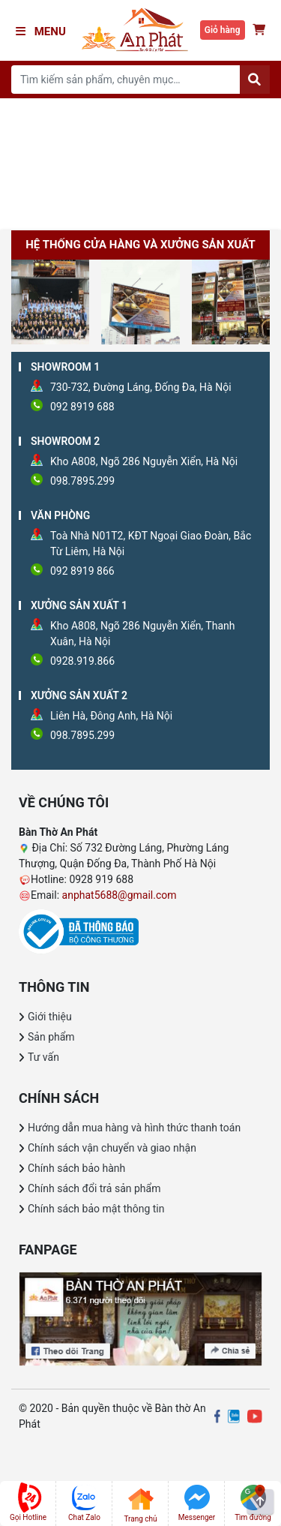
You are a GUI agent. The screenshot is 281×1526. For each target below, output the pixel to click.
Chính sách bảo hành (76, 1168)
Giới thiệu (50, 1017)
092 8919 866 (82, 571)
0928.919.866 (82, 661)
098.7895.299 (82, 481)
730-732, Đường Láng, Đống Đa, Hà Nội (141, 387)
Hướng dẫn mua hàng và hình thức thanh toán (134, 1128)
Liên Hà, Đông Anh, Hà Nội (111, 716)
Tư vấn (43, 1057)
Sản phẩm (51, 1037)
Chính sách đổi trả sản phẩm (94, 1188)
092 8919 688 (82, 407)
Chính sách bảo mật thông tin (96, 1209)
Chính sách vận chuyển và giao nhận (112, 1148)
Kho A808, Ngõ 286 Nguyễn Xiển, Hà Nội (144, 461)
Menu (41, 31)
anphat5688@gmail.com (119, 895)
